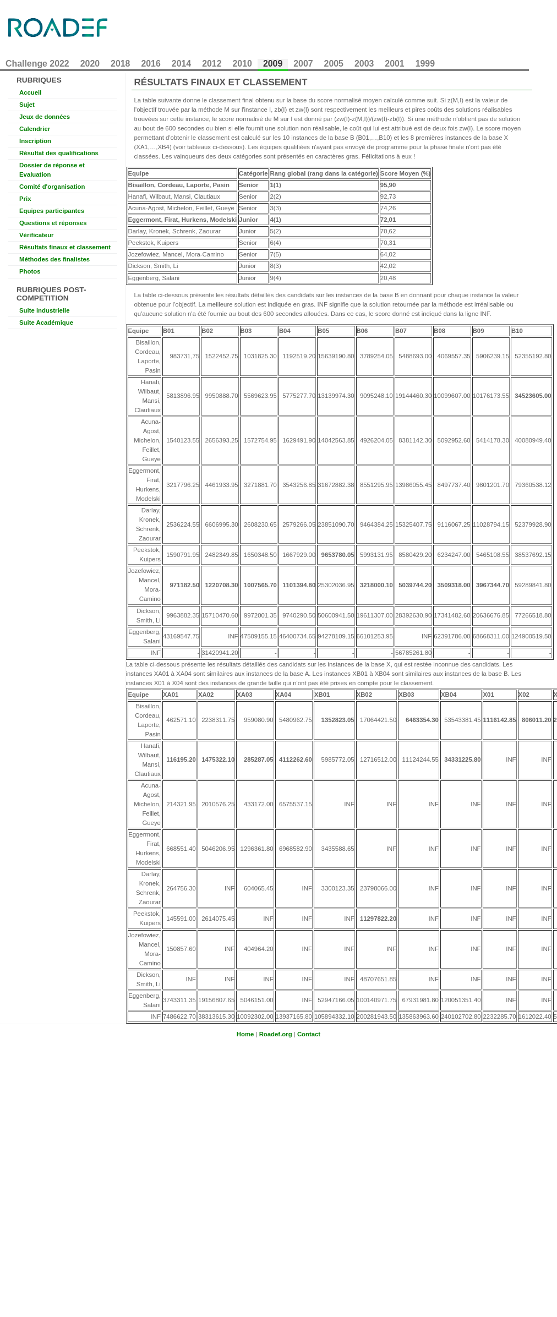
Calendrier (34, 128)
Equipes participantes (51, 210)
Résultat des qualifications (59, 153)
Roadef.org (275, 1034)
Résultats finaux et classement (65, 247)
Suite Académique (46, 322)
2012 (211, 63)
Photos (30, 271)
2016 (150, 63)
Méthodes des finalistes (54, 259)
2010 (242, 63)
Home (245, 1034)
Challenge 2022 (37, 63)
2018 (120, 63)
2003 (364, 63)
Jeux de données (44, 116)
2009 (272, 63)
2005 (333, 63)
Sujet (27, 104)
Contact (308, 1034)
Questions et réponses (52, 223)
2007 (303, 63)
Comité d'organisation (52, 186)
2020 (90, 63)
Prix (25, 198)
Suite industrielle (44, 310)
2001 (394, 63)
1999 (425, 63)
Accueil (30, 92)
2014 (181, 63)
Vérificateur (36, 235)
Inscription (35, 141)
